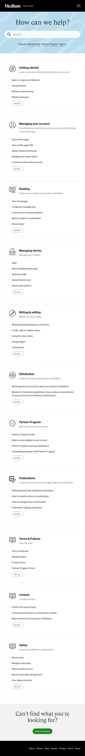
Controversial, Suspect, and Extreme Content (34, 612)
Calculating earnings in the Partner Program (33, 451)
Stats (14, 262)
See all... (17, 103)
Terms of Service (20, 551)
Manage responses (21, 663)
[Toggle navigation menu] (79, 5)
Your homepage (20, 201)
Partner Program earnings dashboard (30, 445)
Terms (70, 748)
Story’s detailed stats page (25, 268)
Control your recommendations (27, 212)
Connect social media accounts (27, 162)
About (77, 748)
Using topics (18, 347)
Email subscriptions (22, 285)
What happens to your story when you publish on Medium (40, 386)
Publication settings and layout (27, 507)
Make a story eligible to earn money (29, 440)
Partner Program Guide (23, 434)
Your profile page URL (22, 145)
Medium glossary (20, 96)
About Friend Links (21, 279)
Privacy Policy (19, 562)
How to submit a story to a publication (30, 496)
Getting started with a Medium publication (32, 490)
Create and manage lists (24, 206)
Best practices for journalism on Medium (32, 618)
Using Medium (19, 85)
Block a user (18, 657)
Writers (40, 748)
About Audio (18, 223)
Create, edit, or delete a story (26, 330)
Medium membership (23, 91)
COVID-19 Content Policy (24, 607)
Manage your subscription (25, 156)
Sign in (62, 44)
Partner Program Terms (23, 568)
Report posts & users (22, 668)
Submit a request (42, 731)
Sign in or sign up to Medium (26, 79)
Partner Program (50, 44)
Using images (18, 341)
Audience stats (19, 274)
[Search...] (42, 34)
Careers (54, 748)
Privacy (62, 748)
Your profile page (20, 139)
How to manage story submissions (29, 501)
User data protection (22, 680)
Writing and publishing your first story (30, 324)
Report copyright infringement (27, 674)
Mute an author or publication (26, 218)
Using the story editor (22, 335)
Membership (34, 44)
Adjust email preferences (24, 150)
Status (32, 748)
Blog (47, 748)
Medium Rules (19, 556)
